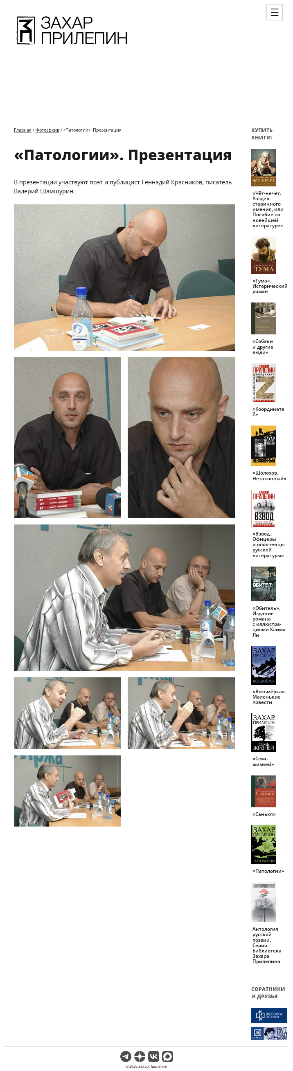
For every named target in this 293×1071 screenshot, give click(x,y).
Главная (23, 130)
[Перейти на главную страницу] (71, 46)
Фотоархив (47, 130)
